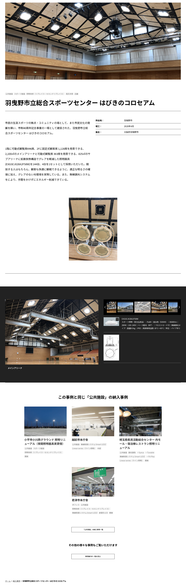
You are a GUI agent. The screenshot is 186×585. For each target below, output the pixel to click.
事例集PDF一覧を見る (93, 558)
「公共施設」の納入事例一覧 (93, 530)
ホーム (8, 583)
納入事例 (16, 583)
